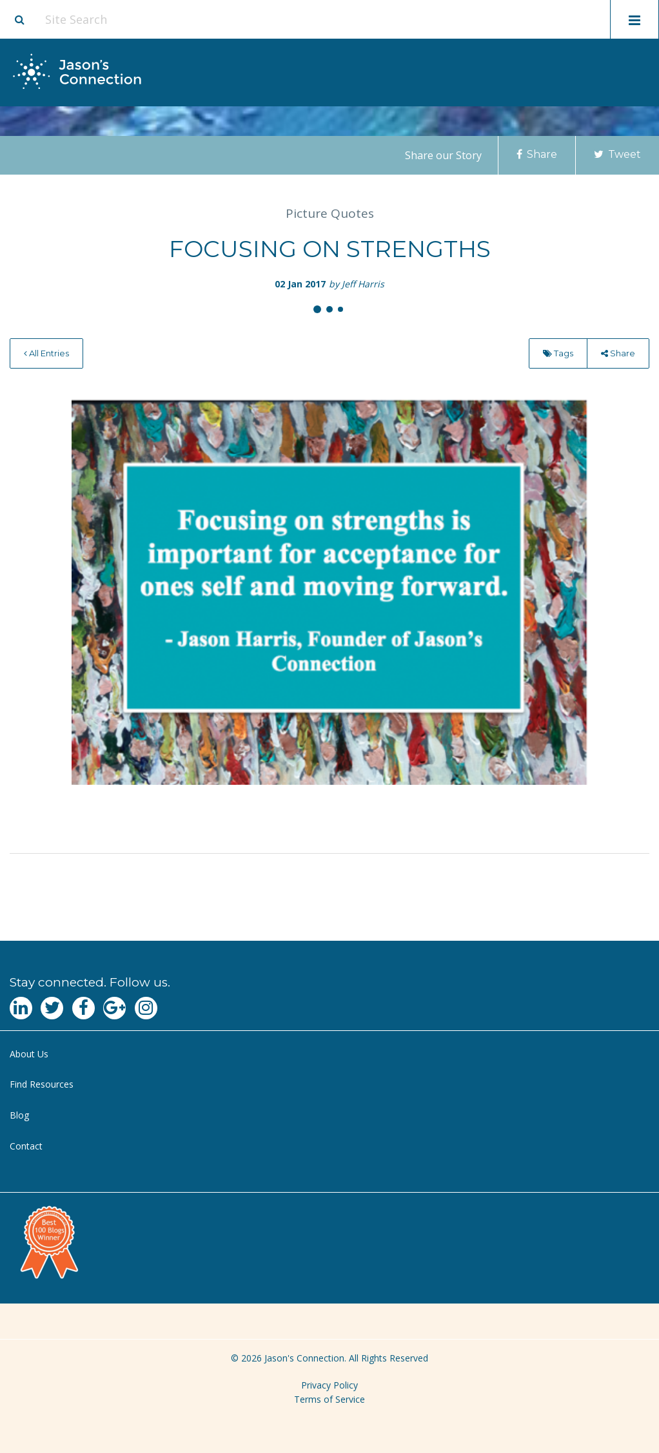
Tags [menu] (558, 353)
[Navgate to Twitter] (52, 1008)
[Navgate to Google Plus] (114, 1008)
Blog (19, 1115)
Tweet (617, 154)
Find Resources (42, 1084)
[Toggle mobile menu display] (634, 19)
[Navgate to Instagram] (146, 1008)
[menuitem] (46, 353)
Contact (26, 1146)
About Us (29, 1054)
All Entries (46, 353)
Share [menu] (618, 353)
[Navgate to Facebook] (83, 1008)
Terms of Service (329, 1399)
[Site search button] (19, 19)
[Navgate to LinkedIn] (21, 1008)
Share (536, 154)
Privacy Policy (329, 1385)
